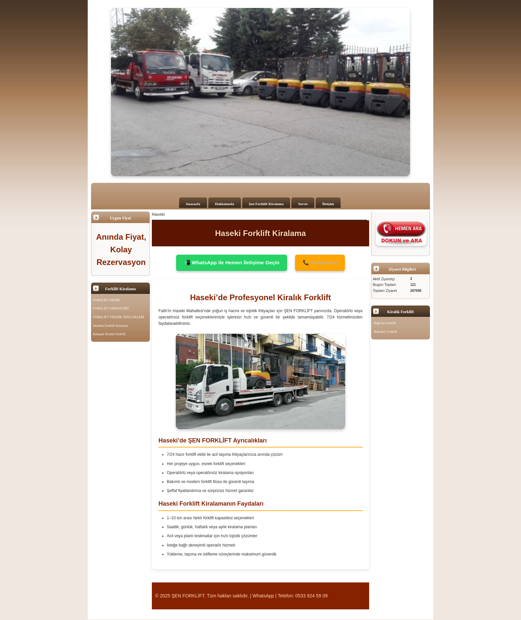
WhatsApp (263, 596)
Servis (303, 204)
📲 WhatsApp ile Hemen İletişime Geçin (230, 263)
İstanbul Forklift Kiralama (110, 325)
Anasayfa (193, 204)
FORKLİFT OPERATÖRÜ (111, 308)
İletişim (328, 204)
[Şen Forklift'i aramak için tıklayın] (401, 232)
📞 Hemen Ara (323, 263)
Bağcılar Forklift (385, 323)
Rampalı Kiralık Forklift (109, 334)
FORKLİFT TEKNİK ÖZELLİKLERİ (118, 317)
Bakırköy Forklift (385, 331)
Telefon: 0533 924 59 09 (303, 596)
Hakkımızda (224, 204)
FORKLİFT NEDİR (106, 300)
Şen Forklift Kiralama (266, 204)
